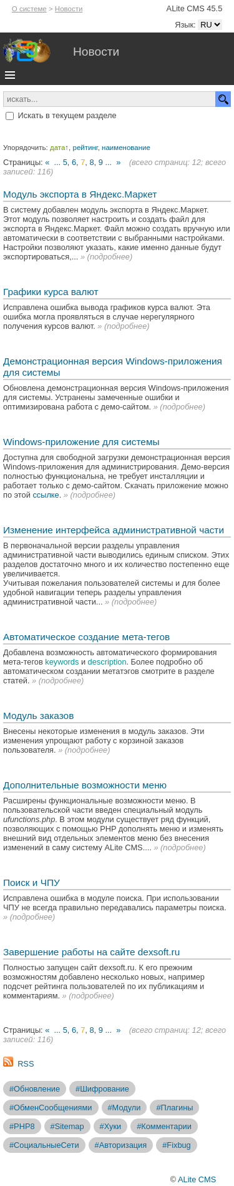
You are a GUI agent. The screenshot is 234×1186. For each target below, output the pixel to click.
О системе (29, 9)
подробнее (110, 256)
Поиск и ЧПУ (31, 882)
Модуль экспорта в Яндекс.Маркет (80, 194)
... (57, 162)
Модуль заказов (38, 715)
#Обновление (34, 1088)
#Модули (124, 1107)
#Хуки (111, 1126)
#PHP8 (22, 1126)
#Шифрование (102, 1088)
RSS (25, 1063)
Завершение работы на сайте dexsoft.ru (91, 952)
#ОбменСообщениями (50, 1107)
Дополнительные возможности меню (85, 785)
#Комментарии (164, 1126)
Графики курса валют (50, 291)
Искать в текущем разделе (67, 115)
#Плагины (174, 1107)
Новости (69, 9)
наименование (126, 147)
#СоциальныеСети (44, 1145)
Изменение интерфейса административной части (113, 530)
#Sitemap (67, 1126)
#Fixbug (176, 1145)
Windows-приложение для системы (81, 441)
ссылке (45, 495)
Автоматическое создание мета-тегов (86, 636)
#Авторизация (121, 1145)
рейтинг (85, 147)
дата (57, 147)
